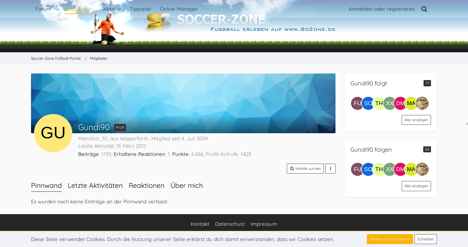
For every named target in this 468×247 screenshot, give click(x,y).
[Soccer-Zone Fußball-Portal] (234, 26)
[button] (305, 169)
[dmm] (400, 103)
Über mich (186, 185)
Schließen (425, 239)
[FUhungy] (357, 103)
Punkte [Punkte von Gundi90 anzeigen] (180, 154)
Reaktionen (146, 185)
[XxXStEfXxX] (390, 103)
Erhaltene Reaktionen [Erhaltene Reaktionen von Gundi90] (139, 154)
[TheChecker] (379, 103)
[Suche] (424, 9)
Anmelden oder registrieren (382, 9)
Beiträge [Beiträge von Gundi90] (88, 154)
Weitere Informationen (390, 239)
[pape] (422, 103)
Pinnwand (46, 185)
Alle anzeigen (416, 119)
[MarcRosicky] (411, 103)
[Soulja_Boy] (368, 103)
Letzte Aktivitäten (95, 185)
